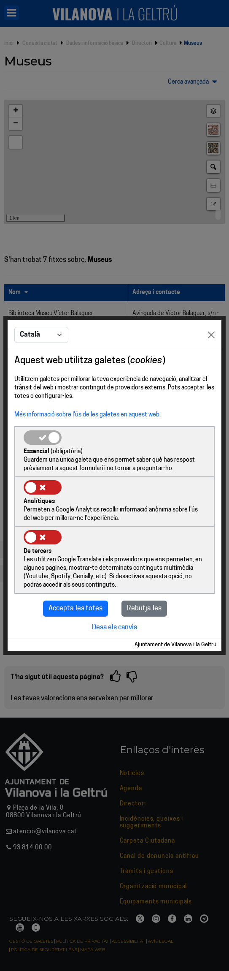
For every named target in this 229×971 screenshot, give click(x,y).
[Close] (211, 335)
